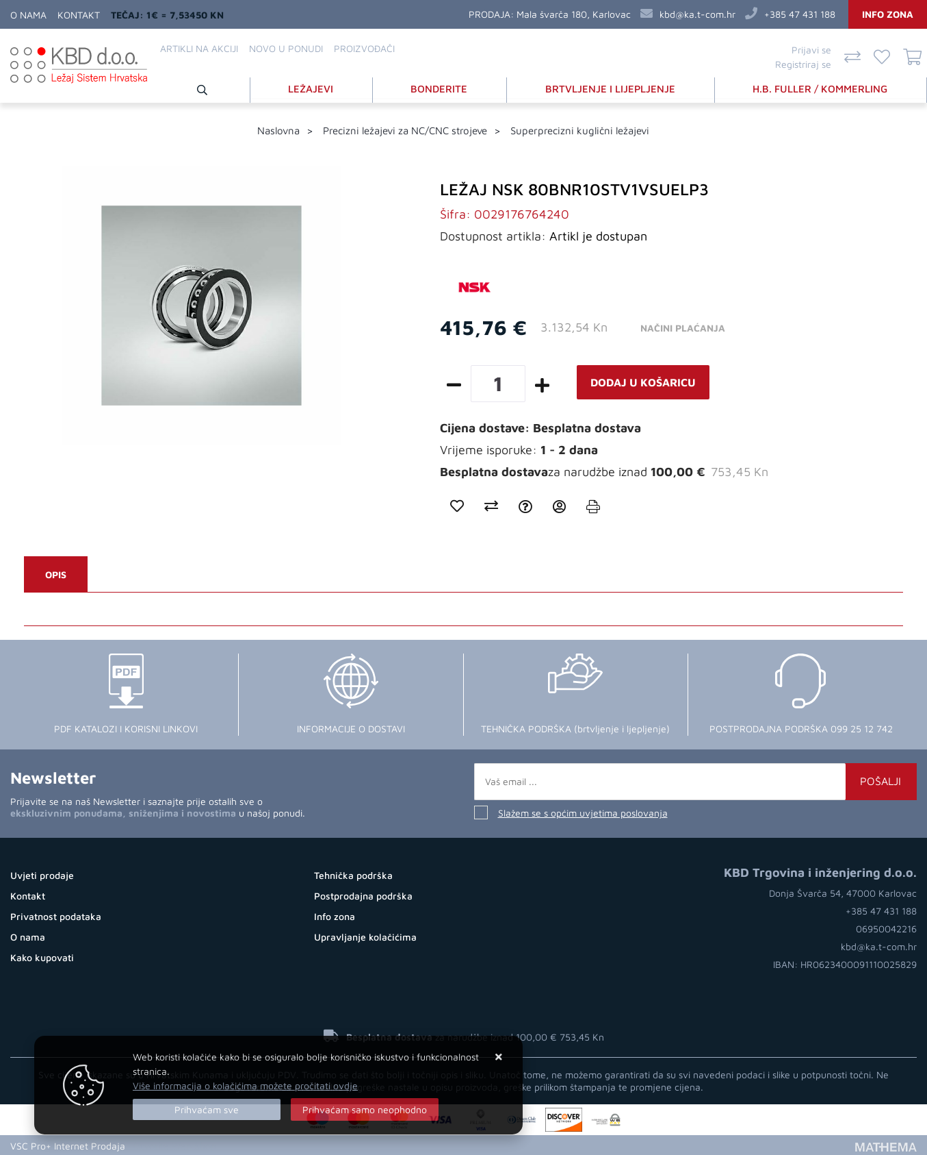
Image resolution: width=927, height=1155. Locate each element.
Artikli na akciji (199, 48)
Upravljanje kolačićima (365, 936)
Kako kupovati (42, 956)
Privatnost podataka (55, 915)
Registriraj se (803, 64)
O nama (28, 15)
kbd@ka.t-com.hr (697, 14)
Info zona (887, 14)
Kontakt (78, 15)
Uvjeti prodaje (42, 874)
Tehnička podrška (353, 874)
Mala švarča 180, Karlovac (574, 14)
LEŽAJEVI (313, 88)
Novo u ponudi (286, 48)
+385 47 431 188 (799, 14)
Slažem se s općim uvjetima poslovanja (583, 812)
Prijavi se (811, 49)
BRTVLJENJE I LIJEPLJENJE (611, 88)
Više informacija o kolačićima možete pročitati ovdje (245, 1085)
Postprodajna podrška (363, 895)
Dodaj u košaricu (643, 381)
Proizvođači (364, 48)
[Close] (206, 1109)
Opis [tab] (55, 574)
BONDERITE (441, 88)
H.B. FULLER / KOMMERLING (820, 88)
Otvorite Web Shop (174, 1144)
